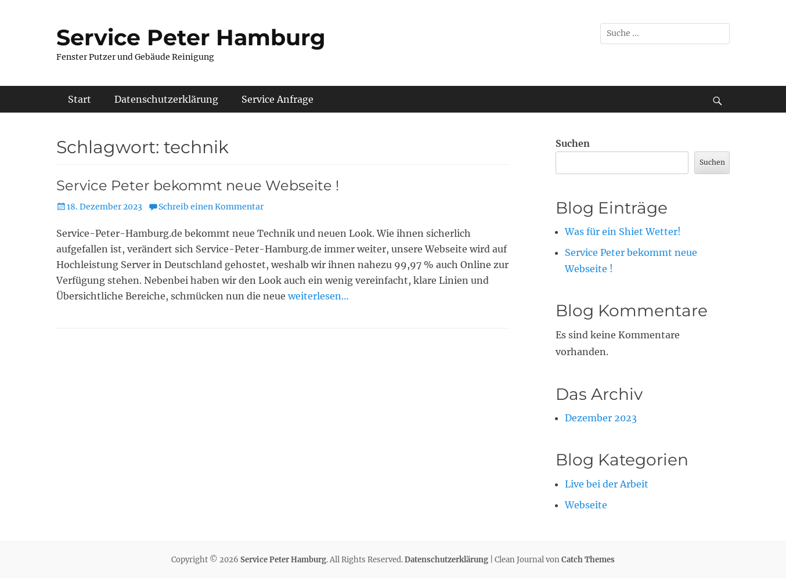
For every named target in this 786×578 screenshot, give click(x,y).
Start (79, 99)
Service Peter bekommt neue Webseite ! (197, 185)
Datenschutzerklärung (166, 99)
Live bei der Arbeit (606, 484)
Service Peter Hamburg (191, 37)
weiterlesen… (318, 296)
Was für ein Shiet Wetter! (623, 231)
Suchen (573, 143)
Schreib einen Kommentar (211, 206)
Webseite (586, 505)
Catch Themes (588, 560)
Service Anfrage (277, 99)
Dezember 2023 (601, 418)
